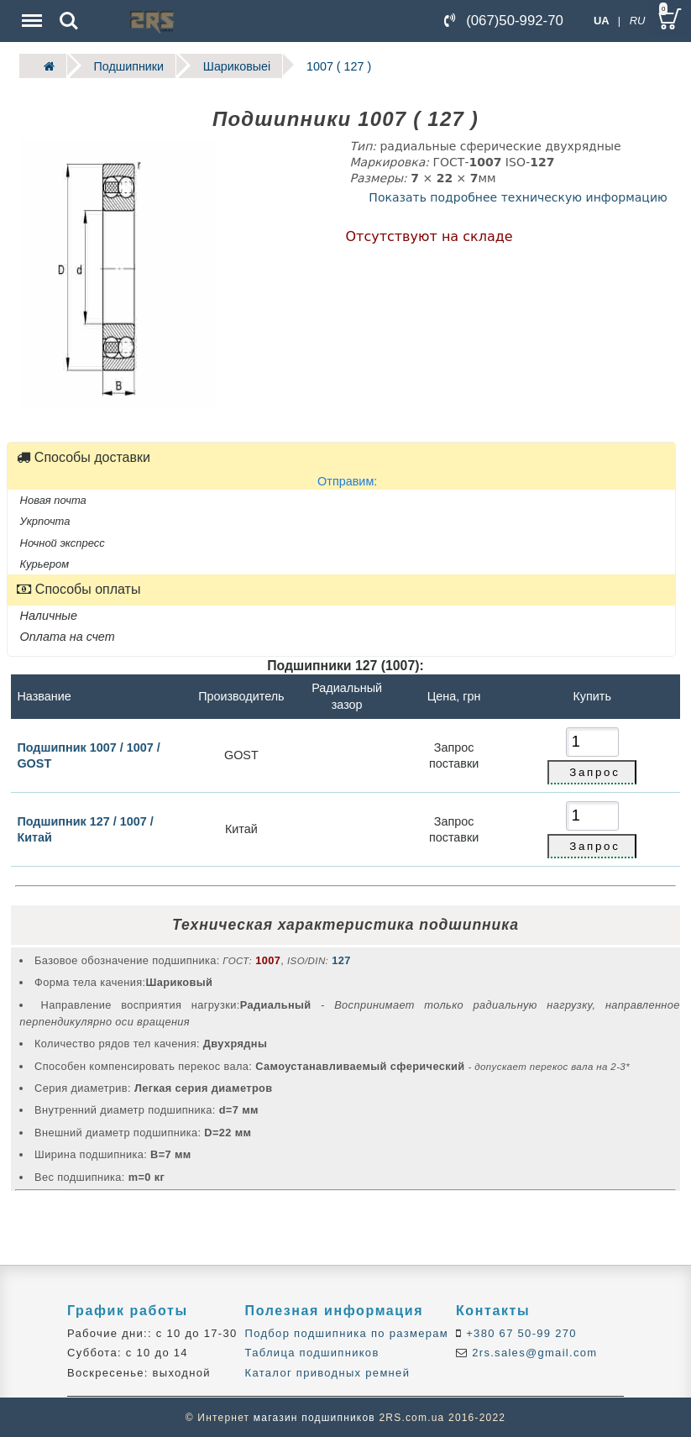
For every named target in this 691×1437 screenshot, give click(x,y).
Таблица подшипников (312, 1351)
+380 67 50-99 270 (519, 1331)
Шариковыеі (227, 65)
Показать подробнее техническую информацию (518, 195)
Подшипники (124, 65)
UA (602, 20)
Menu (30, 12)
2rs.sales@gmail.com (532, 1351)
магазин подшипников (314, 1417)
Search (68, 21)
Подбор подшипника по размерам (346, 1331)
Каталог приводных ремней (328, 1371)
